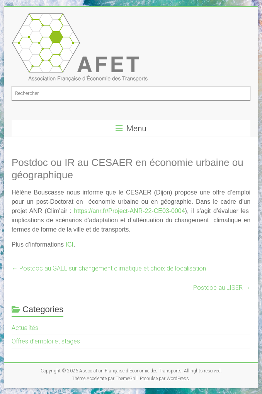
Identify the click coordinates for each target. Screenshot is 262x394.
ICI (69, 244)
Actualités (25, 327)
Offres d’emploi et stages (46, 341)
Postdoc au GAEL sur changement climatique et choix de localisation (109, 268)
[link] (129, 211)
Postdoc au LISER (221, 287)
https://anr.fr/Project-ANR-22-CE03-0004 (129, 211)
